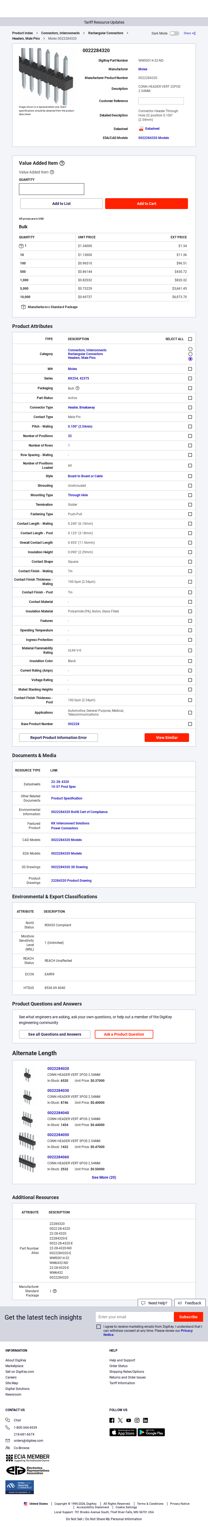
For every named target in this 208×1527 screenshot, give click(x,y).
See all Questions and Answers (54, 1034)
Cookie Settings (126, 1507)
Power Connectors (64, 828)
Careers (11, 1377)
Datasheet (149, 129)
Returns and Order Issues (127, 1377)
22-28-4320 (60, 782)
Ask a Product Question (124, 1034)
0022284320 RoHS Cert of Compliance (79, 812)
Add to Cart (146, 203)
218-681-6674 (19, 1434)
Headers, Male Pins (26, 38)
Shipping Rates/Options (126, 1372)
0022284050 (58, 1135)
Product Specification (66, 798)
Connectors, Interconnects (60, 33)
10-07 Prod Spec (63, 787)
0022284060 (58, 1157)
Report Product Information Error (58, 737)
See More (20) (104, 1177)
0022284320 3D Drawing (69, 867)
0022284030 (58, 1090)
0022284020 (58, 1068)
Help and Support (122, 1360)
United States (36, 1504)
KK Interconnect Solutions (70, 823)
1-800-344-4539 (21, 1428)
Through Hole (78, 495)
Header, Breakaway (81, 407)
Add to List (61, 203)
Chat (13, 1420)
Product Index (22, 33)
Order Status (118, 1366)
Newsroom (13, 1394)
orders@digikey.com (24, 1441)
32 (70, 436)
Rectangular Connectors (105, 33)
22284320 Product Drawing (71, 881)
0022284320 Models (153, 138)
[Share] (190, 33)
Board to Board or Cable (85, 476)
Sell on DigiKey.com (19, 1372)
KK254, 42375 (78, 378)
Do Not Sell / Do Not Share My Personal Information (104, 1519)
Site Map (11, 1383)
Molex (142, 69)
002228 (73, 724)
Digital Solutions (17, 1389)
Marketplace (14, 1366)
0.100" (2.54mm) (80, 426)
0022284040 (58, 1113)
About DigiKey (15, 1360)
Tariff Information (122, 1383)
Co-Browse (17, 1448)
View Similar (167, 737)
